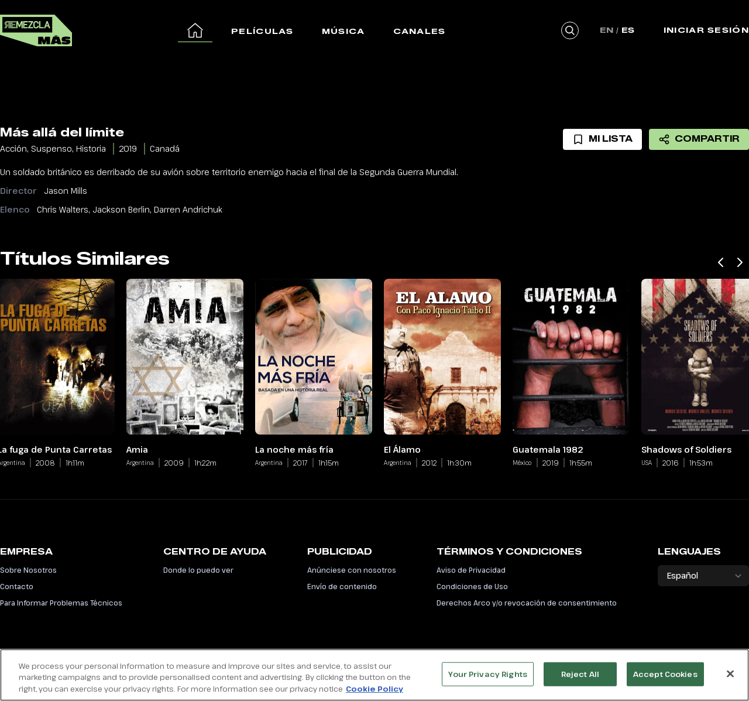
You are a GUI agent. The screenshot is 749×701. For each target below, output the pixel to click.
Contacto (16, 586)
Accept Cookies (665, 679)
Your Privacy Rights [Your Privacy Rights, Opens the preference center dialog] (487, 679)
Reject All (580, 679)
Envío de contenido (342, 586)
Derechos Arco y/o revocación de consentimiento (527, 602)
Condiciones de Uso (472, 586)
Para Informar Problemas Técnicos (61, 602)
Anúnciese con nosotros (351, 570)
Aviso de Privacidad (471, 570)
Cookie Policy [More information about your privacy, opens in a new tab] (374, 694)
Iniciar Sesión (706, 30)
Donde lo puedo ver (198, 570)
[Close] (730, 679)
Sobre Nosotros (28, 570)
